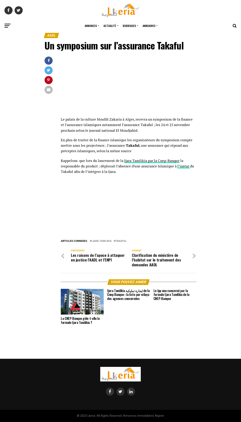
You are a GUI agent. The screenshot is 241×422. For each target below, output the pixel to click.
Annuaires (149, 26)
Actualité (109, 26)
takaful (121, 241)
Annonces (91, 26)
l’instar (183, 166)
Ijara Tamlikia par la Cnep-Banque (151, 160)
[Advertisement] (128, 86)
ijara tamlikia (101, 241)
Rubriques (129, 26)
